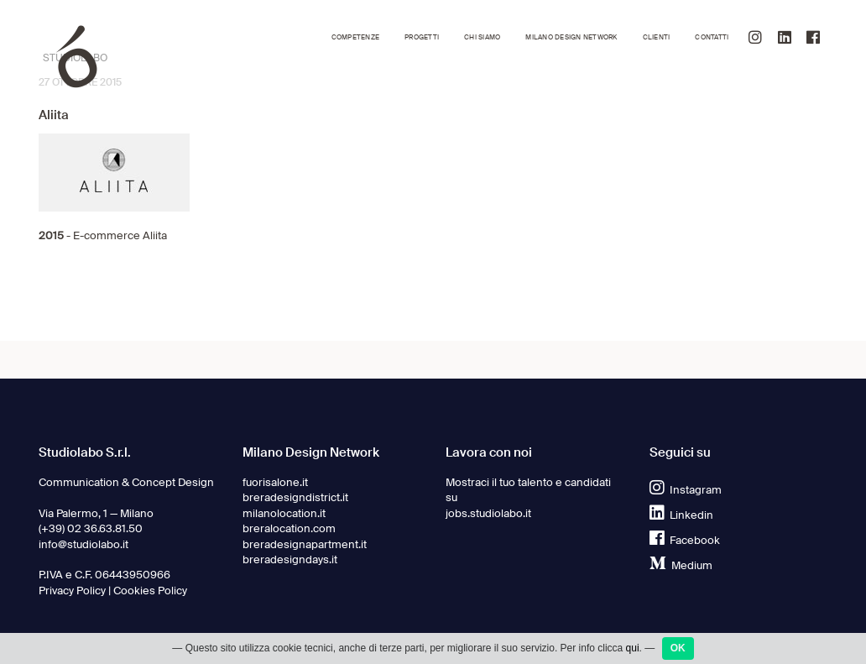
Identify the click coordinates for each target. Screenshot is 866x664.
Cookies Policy (150, 590)
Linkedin (681, 515)
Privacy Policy (72, 590)
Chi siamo (482, 37)
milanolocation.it (284, 513)
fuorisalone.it (275, 482)
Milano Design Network (571, 37)
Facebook (685, 540)
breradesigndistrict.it (295, 497)
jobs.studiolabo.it (488, 513)
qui (632, 648)
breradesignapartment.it (305, 544)
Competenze (355, 37)
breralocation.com (289, 528)
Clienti (656, 37)
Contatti (711, 37)
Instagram (686, 490)
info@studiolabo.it (83, 544)
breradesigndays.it (290, 559)
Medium (681, 565)
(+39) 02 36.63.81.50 (91, 528)
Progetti (421, 37)
